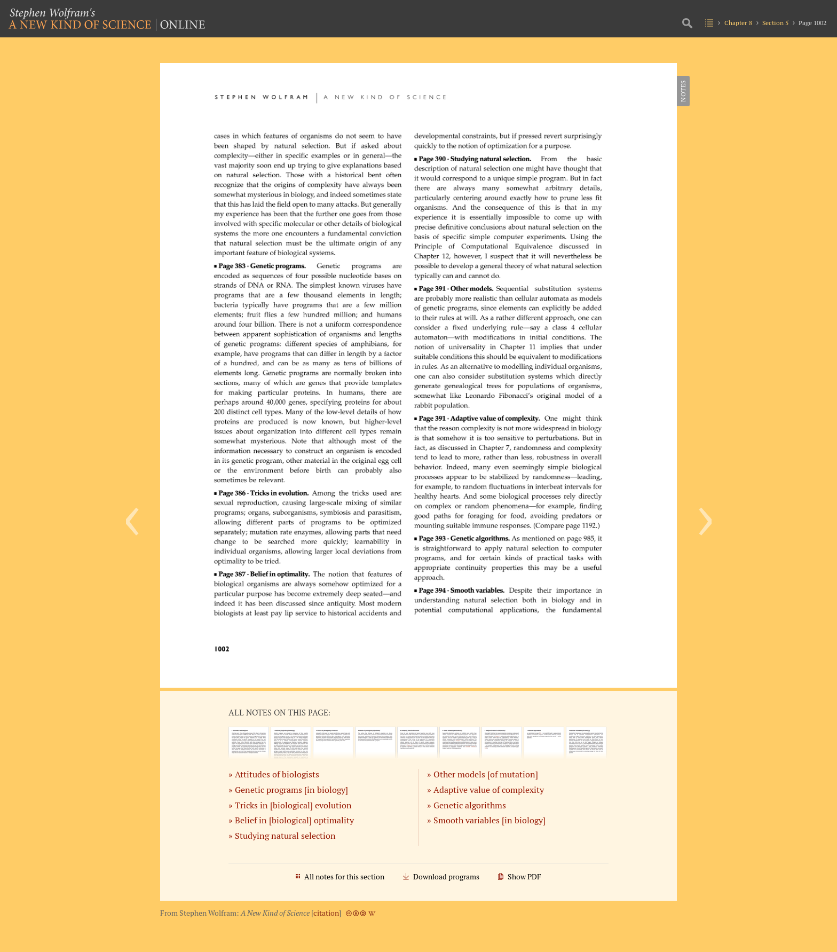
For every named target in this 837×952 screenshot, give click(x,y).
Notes (683, 91)
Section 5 (775, 23)
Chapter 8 (738, 23)
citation (326, 913)
